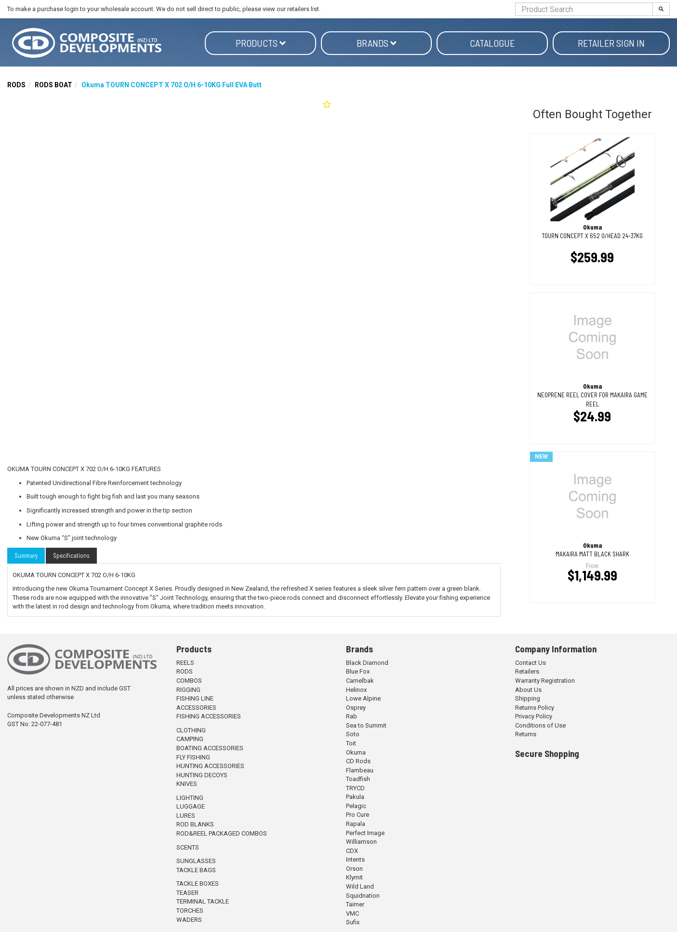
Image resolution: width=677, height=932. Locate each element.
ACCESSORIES (196, 707)
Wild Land (360, 886)
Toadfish (358, 779)
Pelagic (356, 806)
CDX (352, 850)
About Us (528, 689)
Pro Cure (357, 814)
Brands (377, 43)
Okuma (356, 752)
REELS (185, 662)
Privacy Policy (533, 716)
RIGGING (188, 689)
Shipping (527, 698)
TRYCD (355, 788)
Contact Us (530, 662)
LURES (185, 815)
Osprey (356, 707)
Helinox (356, 689)
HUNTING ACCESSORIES (210, 766)
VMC (352, 913)
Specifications (71, 555)
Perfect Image (365, 833)
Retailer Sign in (611, 43)
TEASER (187, 892)
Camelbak (360, 680)
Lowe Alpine (363, 698)
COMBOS (189, 680)
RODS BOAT (53, 85)
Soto (352, 734)
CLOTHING (191, 730)
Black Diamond (367, 662)
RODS (16, 85)
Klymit (354, 877)
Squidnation (363, 895)
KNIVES (186, 783)
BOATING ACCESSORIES (209, 748)
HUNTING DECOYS (201, 775)
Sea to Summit (366, 725)
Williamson (361, 841)
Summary (26, 555)
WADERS (189, 919)
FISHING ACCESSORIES (208, 716)
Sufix (352, 922)
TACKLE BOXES (197, 883)
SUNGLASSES (196, 860)
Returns (525, 734)
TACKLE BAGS (196, 870)
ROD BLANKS (195, 824)
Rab (351, 716)
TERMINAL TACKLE (202, 901)
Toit (351, 743)
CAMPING (189, 739)
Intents (355, 859)
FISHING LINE (194, 698)
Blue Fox (358, 671)
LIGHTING (189, 797)
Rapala (355, 823)
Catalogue (492, 43)
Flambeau (359, 770)
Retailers (527, 671)
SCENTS (187, 847)
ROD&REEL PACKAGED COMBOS (221, 833)
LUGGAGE (190, 806)
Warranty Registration (545, 680)
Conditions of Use (540, 725)
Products (261, 43)
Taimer (355, 904)
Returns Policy (534, 707)
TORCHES (189, 910)
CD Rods (358, 761)
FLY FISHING (193, 757)
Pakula (355, 796)
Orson (354, 868)
